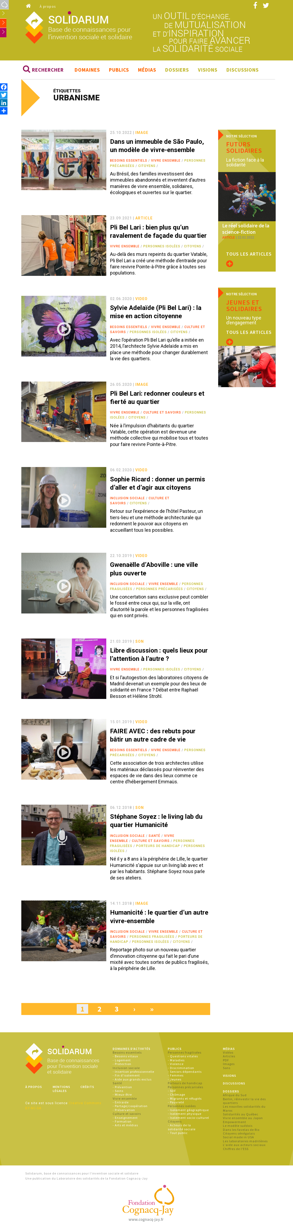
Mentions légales (61, 1090)
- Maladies (176, 1061)
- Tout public (178, 1134)
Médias (147, 71)
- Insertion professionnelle (133, 1073)
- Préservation (124, 1111)
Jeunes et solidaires (244, 297)
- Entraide (121, 1104)
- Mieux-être (122, 1096)
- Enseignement (125, 1119)
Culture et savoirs (162, 414)
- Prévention (122, 1088)
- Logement (122, 1061)
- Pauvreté (176, 1104)
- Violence (176, 1065)
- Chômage (176, 1096)
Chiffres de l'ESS (236, 1150)
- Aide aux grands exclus (132, 1081)
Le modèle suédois (238, 1127)
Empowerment (234, 1123)
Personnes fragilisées (152, 938)
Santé (154, 837)
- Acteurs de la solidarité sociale (182, 1128)
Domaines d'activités (131, 1050)
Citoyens (147, 167)
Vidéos (228, 1054)
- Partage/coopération (130, 1108)
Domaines (87, 71)
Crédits (87, 1088)
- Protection (122, 1065)
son (139, 643)
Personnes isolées (161, 248)
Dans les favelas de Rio (241, 1131)
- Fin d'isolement (126, 1077)
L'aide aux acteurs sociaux (244, 1146)
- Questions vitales (183, 1058)
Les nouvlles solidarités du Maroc (244, 1110)
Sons (226, 1069)
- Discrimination (181, 1069)
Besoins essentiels (128, 162)
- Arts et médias (125, 1127)
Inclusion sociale (127, 500)
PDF (226, 1061)
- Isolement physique (184, 1115)
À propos (48, 6)
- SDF (172, 1092)
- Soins (118, 1092)
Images (229, 1065)
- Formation (122, 1123)
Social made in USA (238, 1139)
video (141, 300)
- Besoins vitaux (125, 1058)
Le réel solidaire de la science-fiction (244, 221)
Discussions (242, 71)
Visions (207, 71)
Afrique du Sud (235, 1097)
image (141, 134)
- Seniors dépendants (185, 1073)
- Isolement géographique (188, 1111)
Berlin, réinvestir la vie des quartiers (244, 1102)
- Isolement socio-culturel (188, 1119)
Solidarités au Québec (240, 1116)
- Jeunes (174, 1081)
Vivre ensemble (166, 162)
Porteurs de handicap (158, 847)
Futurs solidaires (244, 148)
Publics (119, 71)
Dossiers (177, 71)
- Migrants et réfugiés (185, 1100)
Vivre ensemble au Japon (243, 1120)
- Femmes (176, 1077)
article (144, 220)
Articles (229, 1058)
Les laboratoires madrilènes (245, 1142)
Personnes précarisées (159, 590)
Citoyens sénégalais (239, 1135)
